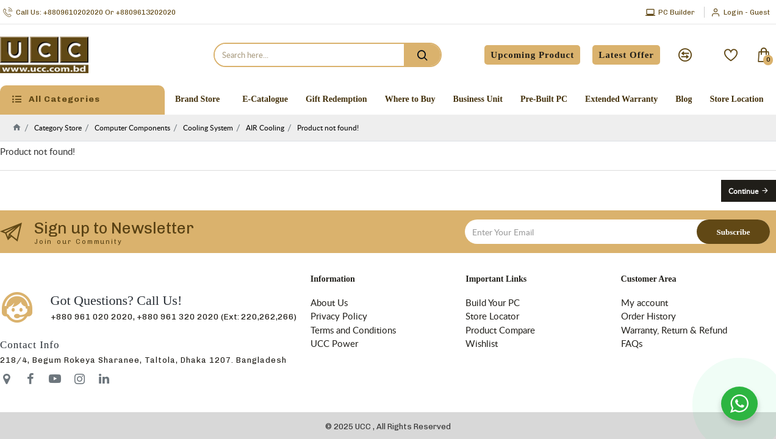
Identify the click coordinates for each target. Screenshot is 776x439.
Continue (743, 191)
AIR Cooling (265, 127)
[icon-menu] (30, 378)
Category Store (58, 127)
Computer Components (132, 127)
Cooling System (208, 127)
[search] (422, 55)
